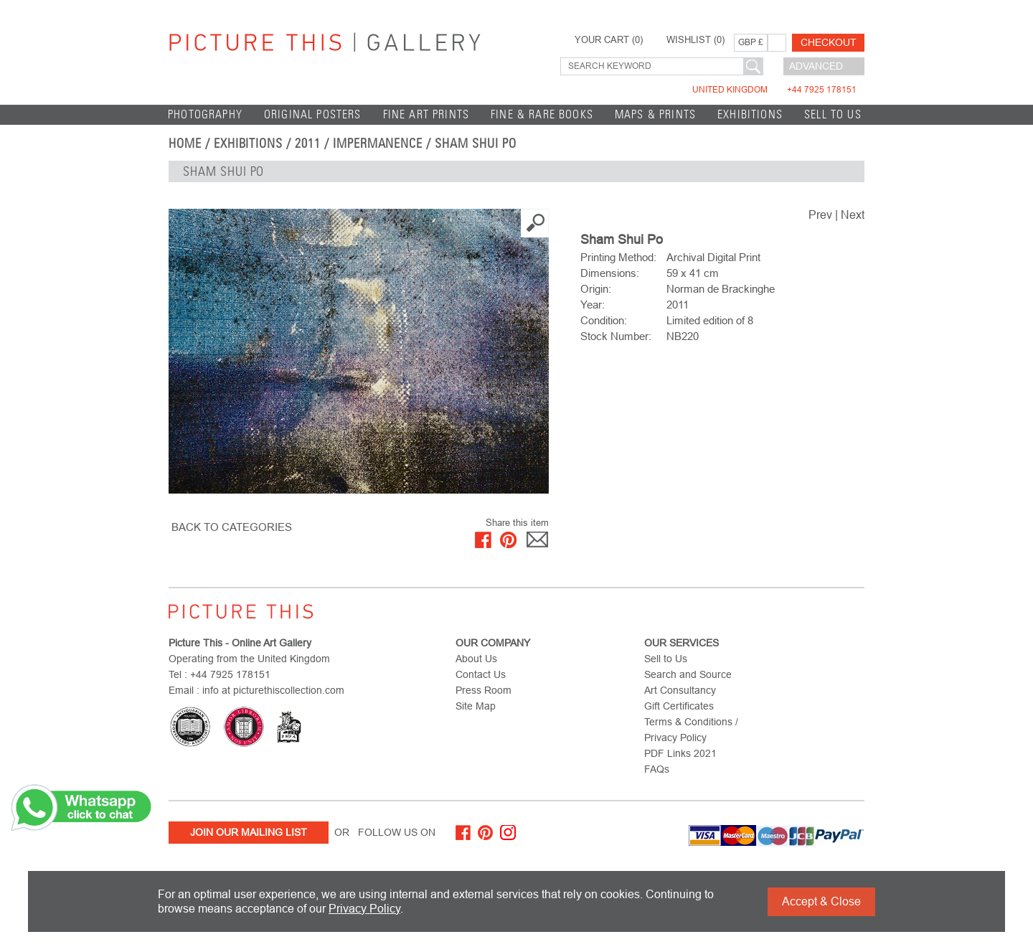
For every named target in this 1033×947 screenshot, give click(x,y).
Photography (205, 114)
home (185, 143)
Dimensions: (609, 273)
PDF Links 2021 (680, 753)
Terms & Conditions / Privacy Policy (691, 729)
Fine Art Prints (426, 114)
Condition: (603, 320)
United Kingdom (774, 89)
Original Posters (313, 114)
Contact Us (481, 674)
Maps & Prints (655, 114)
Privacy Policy (364, 909)
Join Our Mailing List (248, 832)
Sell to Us (833, 114)
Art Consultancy (680, 690)
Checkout (829, 42)
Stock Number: (615, 336)
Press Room (483, 690)
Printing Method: (618, 257)
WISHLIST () (695, 40)
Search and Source (688, 674)
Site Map (476, 706)
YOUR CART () (609, 40)
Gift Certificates (679, 706)
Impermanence (378, 143)
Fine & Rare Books (542, 114)
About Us (476, 658)
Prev (820, 215)
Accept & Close (821, 901)
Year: (592, 304)
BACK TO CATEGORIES (231, 527)
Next (852, 215)
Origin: (595, 289)
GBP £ (750, 42)
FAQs (656, 769)
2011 (308, 143)
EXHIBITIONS (750, 114)
